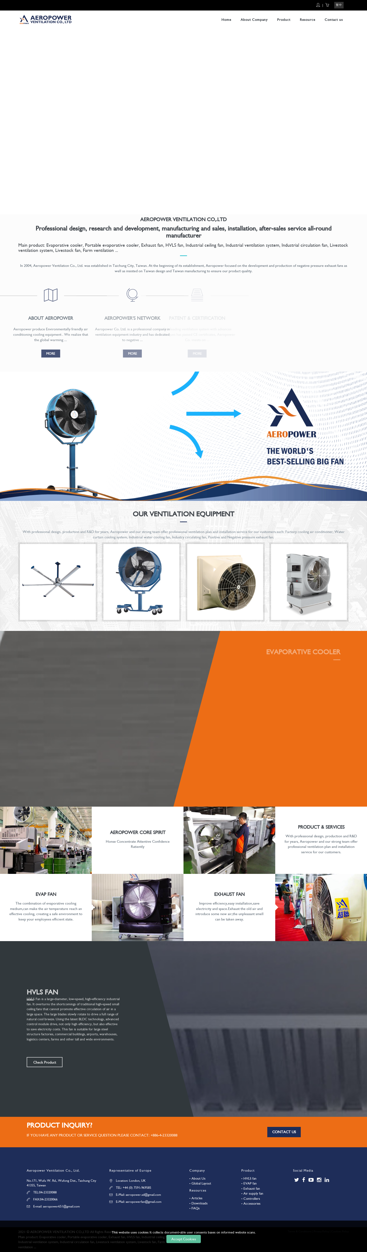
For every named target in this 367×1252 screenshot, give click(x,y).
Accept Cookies (183, 1239)
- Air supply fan (252, 1193)
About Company (254, 20)
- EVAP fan (249, 1183)
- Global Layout (200, 1183)
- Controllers (250, 1198)
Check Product (44, 1062)
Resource (307, 20)
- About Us (197, 1178)
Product (283, 20)
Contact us (334, 20)
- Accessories (251, 1203)
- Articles (195, 1198)
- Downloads (198, 1203)
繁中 (339, 5)
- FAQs (194, 1208)
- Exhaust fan (250, 1188)
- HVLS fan (249, 1178)
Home (226, 20)
